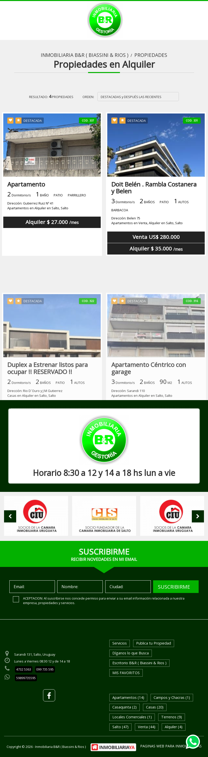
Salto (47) (120, 726)
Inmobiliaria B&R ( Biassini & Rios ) (84, 55)
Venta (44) (146, 726)
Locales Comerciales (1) (132, 717)
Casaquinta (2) (124, 707)
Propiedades (150, 55)
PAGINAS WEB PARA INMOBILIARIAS (171, 746)
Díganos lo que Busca (130, 653)
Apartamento (26, 184)
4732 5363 (23, 669)
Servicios (119, 643)
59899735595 (26, 678)
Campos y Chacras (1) (172, 697)
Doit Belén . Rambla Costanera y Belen (154, 187)
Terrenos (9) (171, 717)
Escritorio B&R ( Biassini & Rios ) (139, 662)
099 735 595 (45, 669)
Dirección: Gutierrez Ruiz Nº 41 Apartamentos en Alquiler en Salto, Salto (37, 205)
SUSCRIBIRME (174, 586)
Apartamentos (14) (128, 697)
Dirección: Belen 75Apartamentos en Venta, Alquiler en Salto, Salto (147, 220)
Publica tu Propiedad (153, 643)
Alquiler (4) (173, 726)
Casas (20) (154, 707)
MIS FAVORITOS (126, 672)
